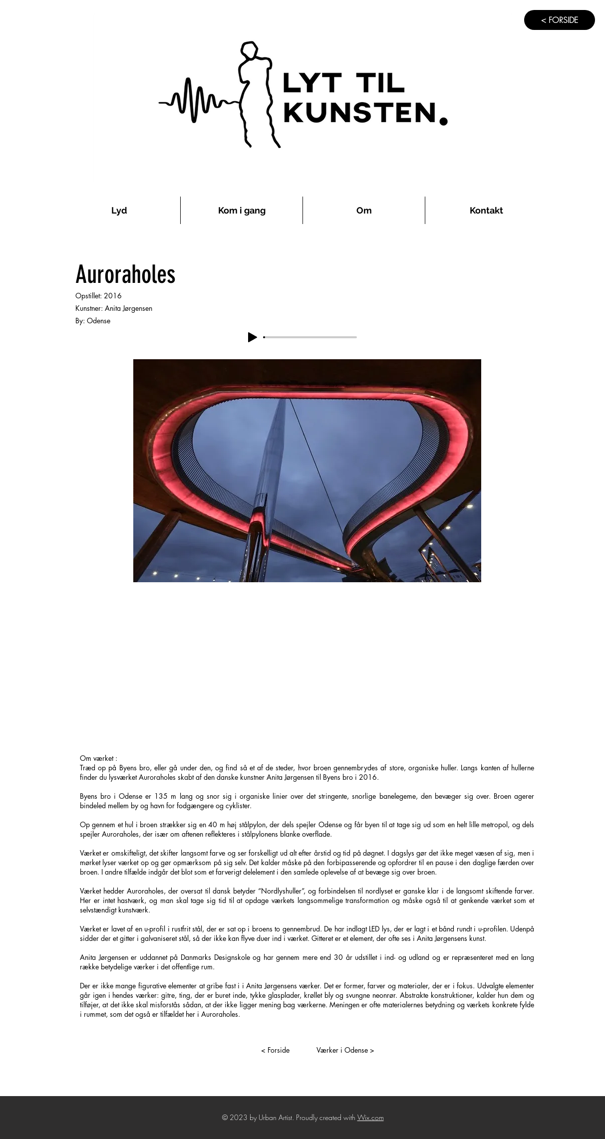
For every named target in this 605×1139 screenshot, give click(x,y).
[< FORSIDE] (559, 20)
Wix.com (370, 1117)
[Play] (252, 337)
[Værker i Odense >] (345, 1050)
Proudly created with (326, 1117)
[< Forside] (275, 1050)
